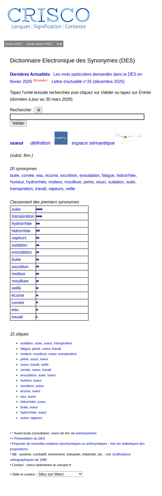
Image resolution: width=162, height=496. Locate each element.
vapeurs (56, 188)
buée (14, 175)
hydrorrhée (36, 182)
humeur (17, 182)
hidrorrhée (126, 175)
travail (40, 188)
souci (101, 182)
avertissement (86, 433)
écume (51, 175)
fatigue (108, 175)
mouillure (72, 182)
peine (89, 182)
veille (70, 188)
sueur (16, 143)
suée (130, 182)
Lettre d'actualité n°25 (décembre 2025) (88, 81)
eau (39, 175)
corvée (28, 175)
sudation (116, 182)
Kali (59, 44)
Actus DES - (14, 44)
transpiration (21, 188)
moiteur (55, 182)
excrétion (68, 175)
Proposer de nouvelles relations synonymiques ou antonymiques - (61, 444)
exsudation (89, 175)
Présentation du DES (29, 438)
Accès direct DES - (40, 44)
